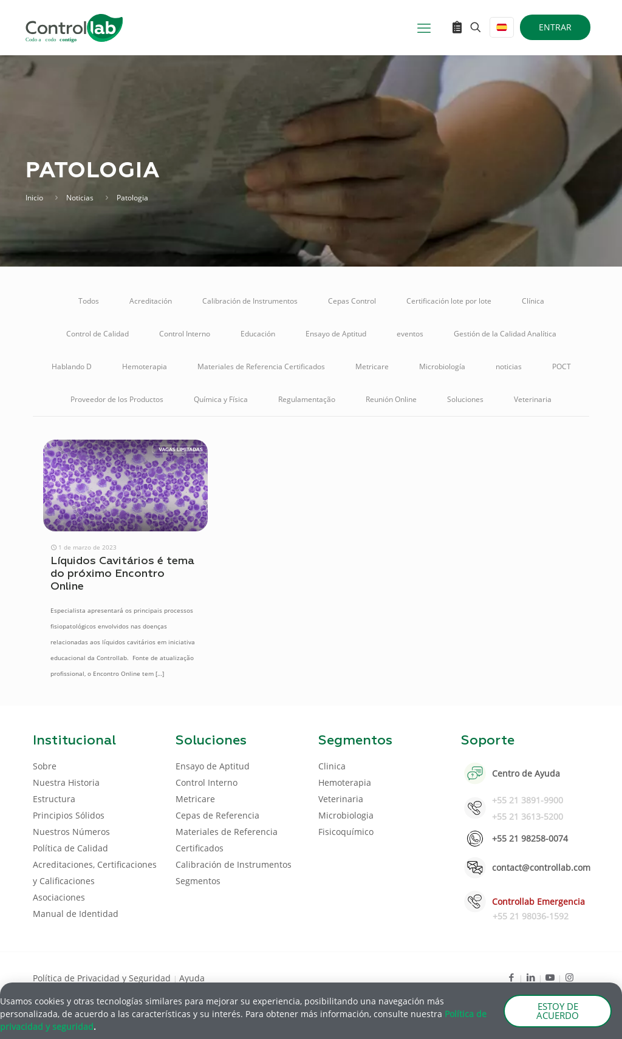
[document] (311, 519)
